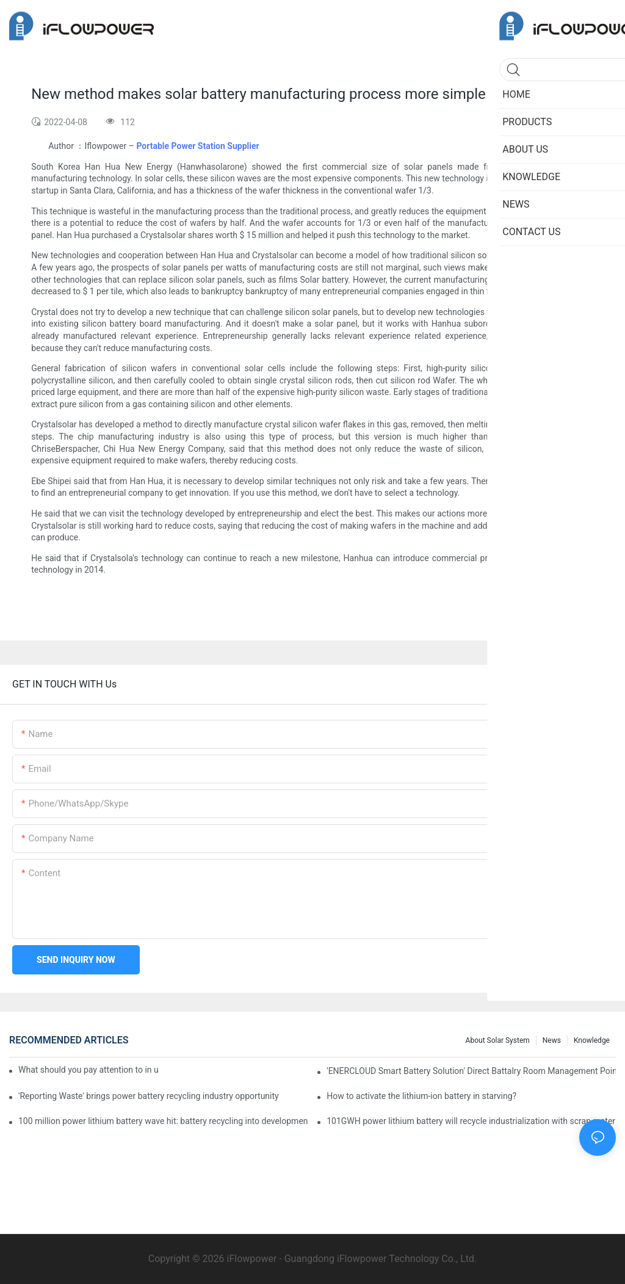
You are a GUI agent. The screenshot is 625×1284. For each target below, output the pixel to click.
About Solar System (498, 1040)
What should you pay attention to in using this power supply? (88, 1070)
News (552, 1040)
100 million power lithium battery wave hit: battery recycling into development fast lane (163, 1121)
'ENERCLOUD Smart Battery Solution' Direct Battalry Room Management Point (471, 1071)
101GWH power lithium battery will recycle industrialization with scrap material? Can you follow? (471, 1121)
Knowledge (592, 1040)
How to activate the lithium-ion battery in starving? (421, 1096)
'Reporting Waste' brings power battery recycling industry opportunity (148, 1096)
